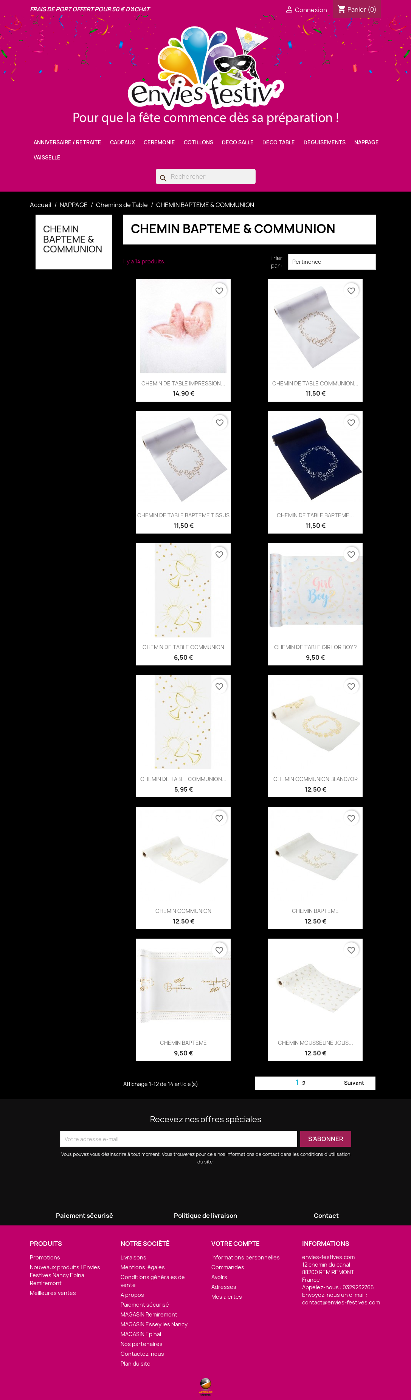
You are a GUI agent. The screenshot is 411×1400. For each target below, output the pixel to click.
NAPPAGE (366, 142)
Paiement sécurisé (145, 1304)
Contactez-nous (142, 1353)
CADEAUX (122, 142)
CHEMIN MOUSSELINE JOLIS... (315, 1042)
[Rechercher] (206, 176)
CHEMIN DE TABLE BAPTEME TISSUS (183, 515)
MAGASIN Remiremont (149, 1314)
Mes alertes (226, 1296)
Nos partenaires (142, 1343)
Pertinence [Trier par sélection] (332, 261)
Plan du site (135, 1363)
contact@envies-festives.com (341, 1302)
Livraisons (133, 1257)
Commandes (227, 1267)
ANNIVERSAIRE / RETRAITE (67, 142)
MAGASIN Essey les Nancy (154, 1324)
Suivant (358, 1083)
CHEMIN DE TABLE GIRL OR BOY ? (315, 647)
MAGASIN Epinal (141, 1334)
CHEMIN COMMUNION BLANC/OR (315, 779)
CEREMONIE (159, 142)
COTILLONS (198, 142)
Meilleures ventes (53, 1292)
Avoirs (219, 1277)
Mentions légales (143, 1267)
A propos (132, 1294)
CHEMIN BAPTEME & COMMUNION (72, 239)
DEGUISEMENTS (325, 142)
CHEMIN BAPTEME (315, 910)
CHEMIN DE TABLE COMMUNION (183, 647)
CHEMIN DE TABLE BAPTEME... (315, 515)
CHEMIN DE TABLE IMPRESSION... (183, 383)
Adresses (223, 1286)
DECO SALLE (238, 142)
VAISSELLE (47, 157)
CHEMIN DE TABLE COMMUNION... (315, 383)
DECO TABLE (278, 142)
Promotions (45, 1257)
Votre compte (235, 1243)
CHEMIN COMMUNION (183, 910)
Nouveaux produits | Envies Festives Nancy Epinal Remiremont (65, 1275)
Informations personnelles (245, 1257)
